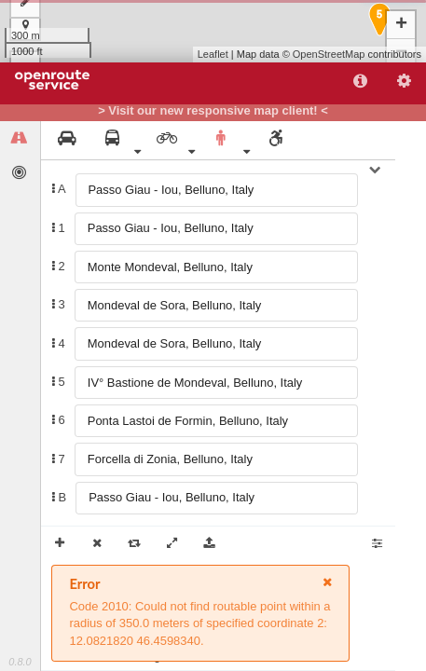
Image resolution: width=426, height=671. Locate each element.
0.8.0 (19, 661)
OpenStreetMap (329, 54)
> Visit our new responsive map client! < (213, 110)
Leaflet (213, 54)
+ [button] (401, 25)
